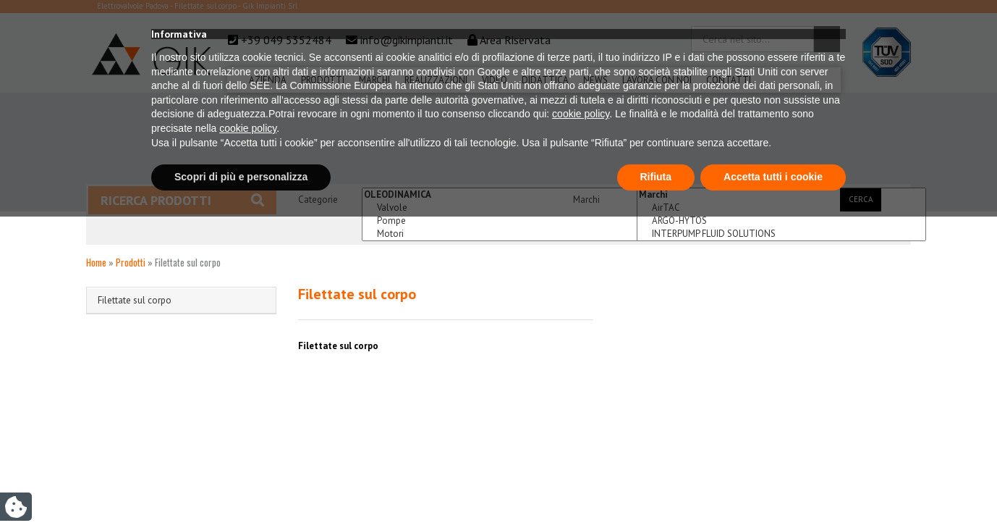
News (595, 80)
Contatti (728, 80)
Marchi (374, 80)
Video (494, 80)
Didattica (545, 80)
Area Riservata (515, 40)
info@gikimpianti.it (406, 40)
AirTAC (781, 207)
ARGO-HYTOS (781, 220)
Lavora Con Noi (657, 80)
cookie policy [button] (580, 426)
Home (96, 262)
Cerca (861, 199)
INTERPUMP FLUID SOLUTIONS (781, 233)
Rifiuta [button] (656, 488)
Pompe (506, 220)
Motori (506, 233)
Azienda (268, 80)
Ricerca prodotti (182, 200)
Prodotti (322, 80)
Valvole (506, 207)
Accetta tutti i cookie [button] (773, 488)
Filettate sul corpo (134, 300)
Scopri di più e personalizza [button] (240, 488)
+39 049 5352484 (286, 40)
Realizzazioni (435, 80)
